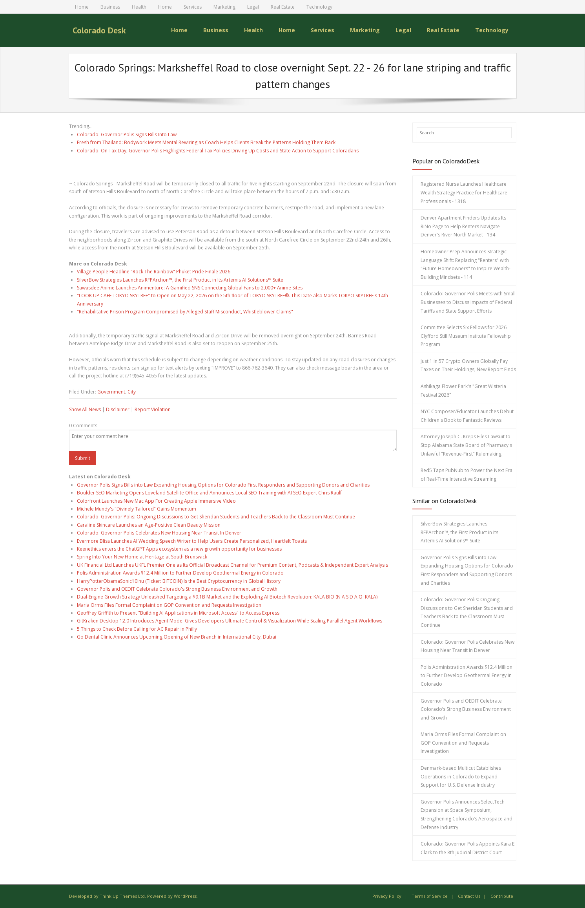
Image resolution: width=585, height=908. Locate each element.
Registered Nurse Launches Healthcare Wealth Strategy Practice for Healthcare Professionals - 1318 (464, 192)
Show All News (85, 409)
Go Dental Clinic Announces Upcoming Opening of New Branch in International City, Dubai (176, 636)
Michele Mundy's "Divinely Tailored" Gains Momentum (136, 508)
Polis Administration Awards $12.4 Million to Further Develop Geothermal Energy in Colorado (180, 572)
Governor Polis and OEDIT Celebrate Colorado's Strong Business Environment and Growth (177, 589)
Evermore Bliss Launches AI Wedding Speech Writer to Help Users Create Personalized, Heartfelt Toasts (192, 540)
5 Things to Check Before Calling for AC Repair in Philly (137, 628)
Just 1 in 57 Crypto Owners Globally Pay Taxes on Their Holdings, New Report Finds (468, 365)
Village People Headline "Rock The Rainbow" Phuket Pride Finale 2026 (153, 271)
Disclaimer (117, 409)
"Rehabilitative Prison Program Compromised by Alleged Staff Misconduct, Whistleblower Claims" (185, 311)
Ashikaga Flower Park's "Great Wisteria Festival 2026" (463, 390)
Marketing (224, 7)
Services (193, 7)
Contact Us (469, 896)
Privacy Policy (386, 896)
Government (111, 391)
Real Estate (283, 7)
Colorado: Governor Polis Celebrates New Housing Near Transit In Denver (159, 532)
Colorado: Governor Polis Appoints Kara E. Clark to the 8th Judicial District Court (468, 848)
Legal (253, 7)
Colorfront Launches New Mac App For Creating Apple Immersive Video (156, 500)
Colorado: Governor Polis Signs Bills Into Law (127, 134)
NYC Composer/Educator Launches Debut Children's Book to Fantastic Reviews (467, 415)
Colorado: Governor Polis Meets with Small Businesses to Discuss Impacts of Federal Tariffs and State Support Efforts (468, 302)
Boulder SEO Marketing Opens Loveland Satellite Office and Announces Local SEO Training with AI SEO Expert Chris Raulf (209, 492)
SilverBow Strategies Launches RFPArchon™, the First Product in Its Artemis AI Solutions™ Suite (180, 279)
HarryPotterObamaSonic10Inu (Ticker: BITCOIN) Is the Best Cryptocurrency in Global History (179, 580)
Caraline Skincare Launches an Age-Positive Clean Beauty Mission (149, 524)
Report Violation (153, 409)
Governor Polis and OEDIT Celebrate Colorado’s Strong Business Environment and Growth (466, 709)
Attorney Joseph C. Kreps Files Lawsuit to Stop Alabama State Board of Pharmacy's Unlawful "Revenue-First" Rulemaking (466, 445)
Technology (319, 7)
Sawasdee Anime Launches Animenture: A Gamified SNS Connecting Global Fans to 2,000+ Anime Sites (190, 287)
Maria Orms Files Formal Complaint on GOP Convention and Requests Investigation (169, 604)
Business (110, 7)
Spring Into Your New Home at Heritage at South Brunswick (142, 556)
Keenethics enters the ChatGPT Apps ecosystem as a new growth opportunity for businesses (179, 549)
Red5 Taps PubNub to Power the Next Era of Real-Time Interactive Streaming (466, 474)
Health (139, 7)
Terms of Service (430, 896)
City (132, 391)
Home (82, 7)
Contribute (501, 896)
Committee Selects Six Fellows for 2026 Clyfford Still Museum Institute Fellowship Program (466, 336)
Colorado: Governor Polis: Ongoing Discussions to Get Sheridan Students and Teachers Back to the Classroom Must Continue (216, 516)
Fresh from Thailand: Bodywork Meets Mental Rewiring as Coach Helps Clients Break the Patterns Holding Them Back (206, 142)
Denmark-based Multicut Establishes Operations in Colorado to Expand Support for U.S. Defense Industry (461, 776)
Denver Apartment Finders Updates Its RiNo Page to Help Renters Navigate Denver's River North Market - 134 (463, 226)
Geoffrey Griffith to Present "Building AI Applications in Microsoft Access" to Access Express (178, 613)
